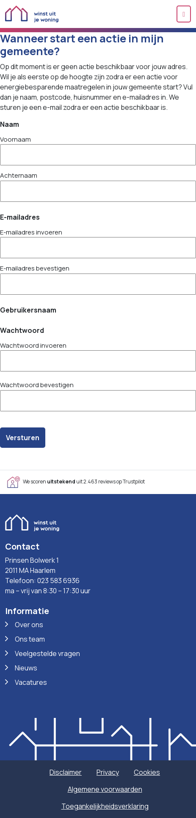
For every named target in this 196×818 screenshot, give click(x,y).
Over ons (29, 624)
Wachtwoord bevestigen (37, 384)
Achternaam (18, 175)
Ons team (30, 639)
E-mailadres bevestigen (34, 268)
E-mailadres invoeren (31, 232)
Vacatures (31, 682)
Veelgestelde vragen (47, 653)
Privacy (108, 772)
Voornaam (15, 139)
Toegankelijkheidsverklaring (105, 806)
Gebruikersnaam (28, 310)
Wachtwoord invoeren (33, 345)
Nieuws (26, 668)
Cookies (147, 772)
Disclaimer (66, 772)
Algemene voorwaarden (105, 789)
